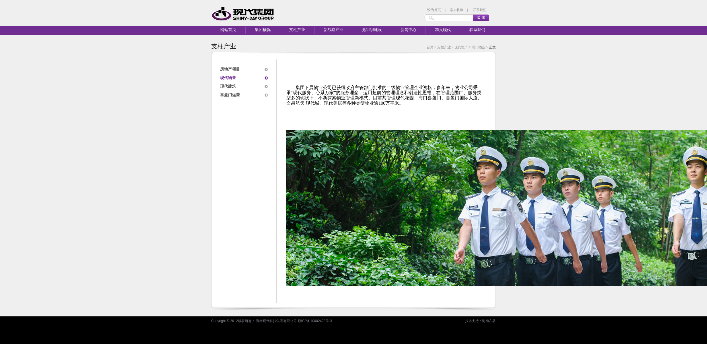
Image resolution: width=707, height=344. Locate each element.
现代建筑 (228, 86)
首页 (430, 47)
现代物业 (478, 47)
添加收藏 (456, 10)
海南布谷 (489, 321)
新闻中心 (408, 30)
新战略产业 (334, 30)
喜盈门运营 (230, 95)
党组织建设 (372, 30)
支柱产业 (297, 30)
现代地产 (461, 47)
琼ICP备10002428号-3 (315, 321)
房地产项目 (230, 69)
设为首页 (434, 10)
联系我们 (479, 10)
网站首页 (228, 30)
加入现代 (443, 30)
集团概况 (263, 30)
